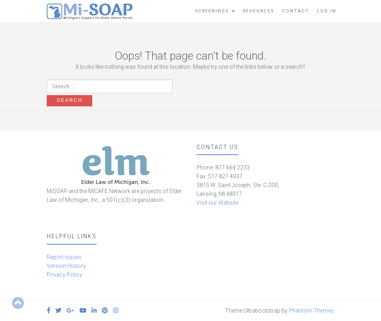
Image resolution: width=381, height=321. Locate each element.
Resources (258, 11)
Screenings (215, 11)
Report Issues (64, 257)
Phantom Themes (311, 310)
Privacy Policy (64, 274)
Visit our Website (217, 202)
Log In (326, 11)
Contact (295, 11)
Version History (66, 266)
